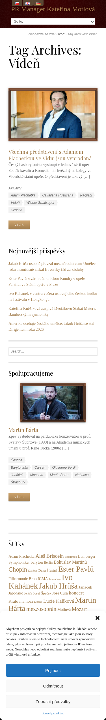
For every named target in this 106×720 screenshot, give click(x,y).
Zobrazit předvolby (53, 701)
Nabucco (81, 475)
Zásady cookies (52, 713)
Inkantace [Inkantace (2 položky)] (54, 579)
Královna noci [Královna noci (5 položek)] (20, 601)
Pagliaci (86, 195)
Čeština (16, 210)
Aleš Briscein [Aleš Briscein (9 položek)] (49, 556)
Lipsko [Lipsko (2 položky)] (38, 601)
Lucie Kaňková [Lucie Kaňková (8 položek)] (58, 601)
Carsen (40, 468)
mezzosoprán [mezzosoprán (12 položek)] (41, 609)
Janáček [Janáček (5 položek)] (85, 587)
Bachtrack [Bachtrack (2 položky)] (71, 556)
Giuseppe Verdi (63, 468)
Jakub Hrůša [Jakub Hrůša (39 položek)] (58, 585)
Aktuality (14, 188)
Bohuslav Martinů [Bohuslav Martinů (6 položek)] (70, 562)
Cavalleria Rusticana (57, 195)
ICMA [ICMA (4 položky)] (43, 579)
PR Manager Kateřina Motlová (53, 9)
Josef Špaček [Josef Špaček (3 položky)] (42, 593)
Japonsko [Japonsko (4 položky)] (15, 593)
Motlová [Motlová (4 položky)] (64, 609)
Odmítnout (53, 686)
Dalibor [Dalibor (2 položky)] (32, 570)
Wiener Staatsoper (40, 203)
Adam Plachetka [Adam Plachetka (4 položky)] (21, 556)
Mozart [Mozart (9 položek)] (79, 609)
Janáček (17, 475)
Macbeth (36, 475)
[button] (97, 618)
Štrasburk (18, 482)
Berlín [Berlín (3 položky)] (48, 563)
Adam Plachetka (23, 195)
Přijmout (53, 670)
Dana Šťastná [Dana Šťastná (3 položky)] (47, 570)
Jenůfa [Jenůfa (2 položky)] (28, 593)
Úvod (60, 34)
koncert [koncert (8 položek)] (76, 593)
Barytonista (19, 468)
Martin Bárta (23, 429)
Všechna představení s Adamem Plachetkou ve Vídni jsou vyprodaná (50, 155)
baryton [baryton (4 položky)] (37, 562)
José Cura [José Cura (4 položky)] (60, 593)
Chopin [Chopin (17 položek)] (17, 569)
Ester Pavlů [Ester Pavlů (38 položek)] (76, 569)
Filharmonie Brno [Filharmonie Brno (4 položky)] (22, 579)
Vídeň (15, 203)
